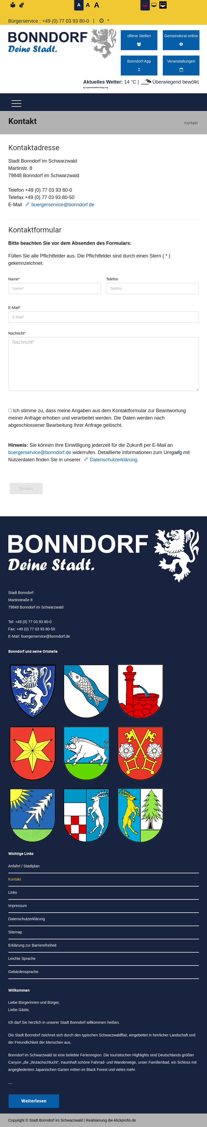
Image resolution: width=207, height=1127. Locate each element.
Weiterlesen (33, 1101)
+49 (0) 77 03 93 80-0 (65, 21)
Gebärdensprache (23, 972)
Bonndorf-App (139, 65)
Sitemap (15, 932)
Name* (14, 279)
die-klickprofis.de (122, 1120)
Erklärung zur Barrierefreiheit (32, 945)
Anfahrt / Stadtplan (24, 866)
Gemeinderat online (181, 40)
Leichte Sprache (22, 958)
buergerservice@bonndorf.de (63, 204)
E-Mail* (14, 307)
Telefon (112, 279)
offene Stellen (139, 40)
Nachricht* (17, 333)
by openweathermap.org (95, 87)
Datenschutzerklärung (113, 459)
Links (12, 892)
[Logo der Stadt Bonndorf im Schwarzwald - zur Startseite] (62, 42)
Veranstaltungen (181, 65)
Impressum (17, 905)
